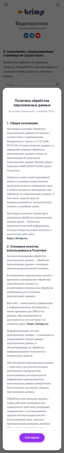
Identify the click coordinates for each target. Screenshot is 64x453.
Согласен (32, 437)
